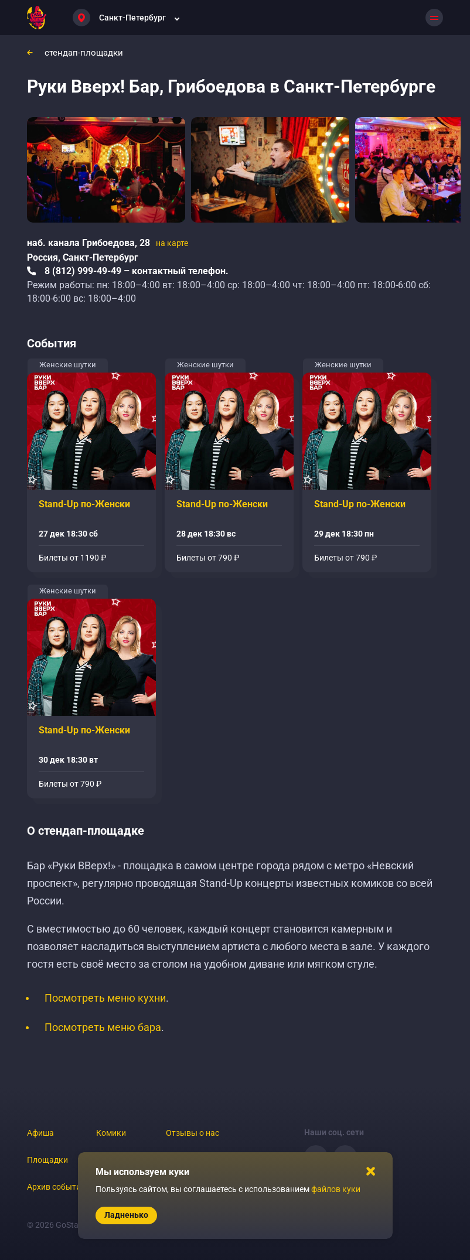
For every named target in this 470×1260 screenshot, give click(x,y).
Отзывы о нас (192, 1133)
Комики (111, 1133)
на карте (172, 243)
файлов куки (335, 1189)
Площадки (47, 1160)
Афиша (40, 1133)
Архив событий (56, 1186)
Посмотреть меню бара (103, 1027)
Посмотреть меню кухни (105, 998)
